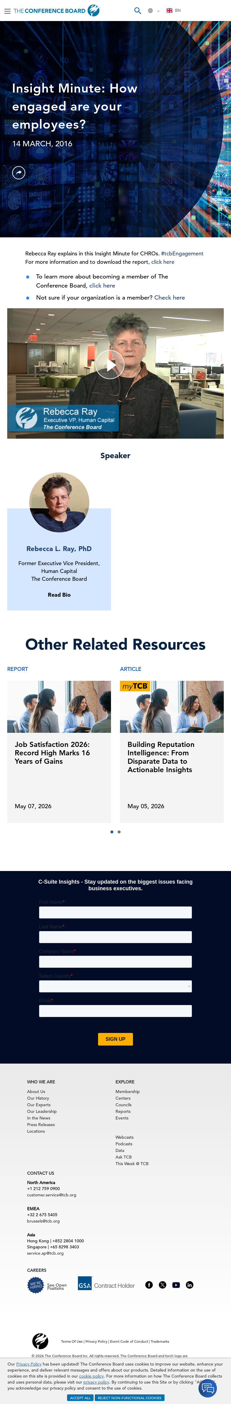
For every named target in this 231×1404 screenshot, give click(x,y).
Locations (36, 1131)
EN (174, 10)
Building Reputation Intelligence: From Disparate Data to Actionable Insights (161, 757)
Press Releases (41, 1124)
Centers (123, 1098)
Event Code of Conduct (129, 1341)
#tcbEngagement (182, 253)
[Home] (57, 11)
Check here (169, 297)
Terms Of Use (72, 1341)
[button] (112, 832)
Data (120, 1150)
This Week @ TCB (132, 1163)
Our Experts (39, 1104)
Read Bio (59, 594)
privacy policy (96, 1382)
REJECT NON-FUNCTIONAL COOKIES (130, 1397)
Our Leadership (42, 1111)
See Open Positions (57, 1286)
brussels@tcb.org (43, 1221)
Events (122, 1118)
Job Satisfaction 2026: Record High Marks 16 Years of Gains (52, 753)
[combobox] (174, 10)
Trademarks (160, 1341)
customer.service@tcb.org (51, 1195)
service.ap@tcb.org (45, 1253)
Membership (128, 1091)
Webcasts (125, 1137)
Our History (38, 1098)
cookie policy (91, 1376)
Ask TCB (124, 1157)
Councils (123, 1104)
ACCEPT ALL (80, 1397)
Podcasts (124, 1144)
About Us (36, 1091)
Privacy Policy (29, 1364)
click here (162, 261)
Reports (123, 1111)
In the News (38, 1118)
